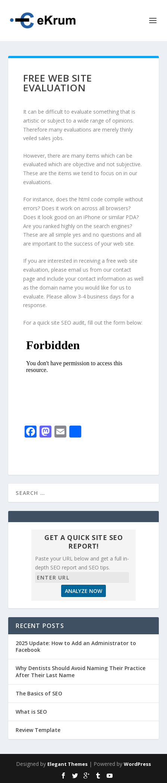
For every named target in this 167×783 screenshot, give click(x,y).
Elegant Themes (67, 764)
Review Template (38, 729)
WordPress (137, 764)
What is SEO (31, 711)
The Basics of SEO (39, 693)
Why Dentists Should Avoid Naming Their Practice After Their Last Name (80, 671)
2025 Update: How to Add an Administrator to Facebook (76, 646)
